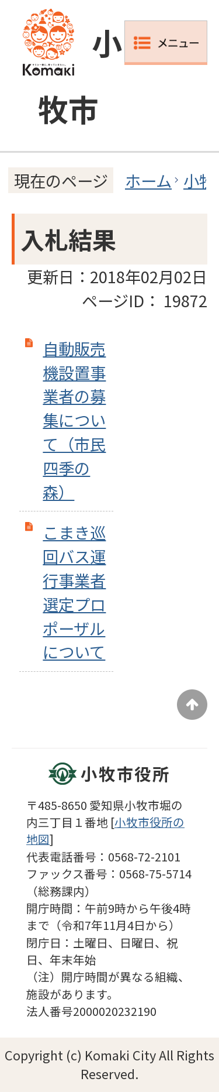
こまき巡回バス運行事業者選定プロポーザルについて (74, 591)
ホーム (148, 180)
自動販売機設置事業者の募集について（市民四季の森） (74, 419)
